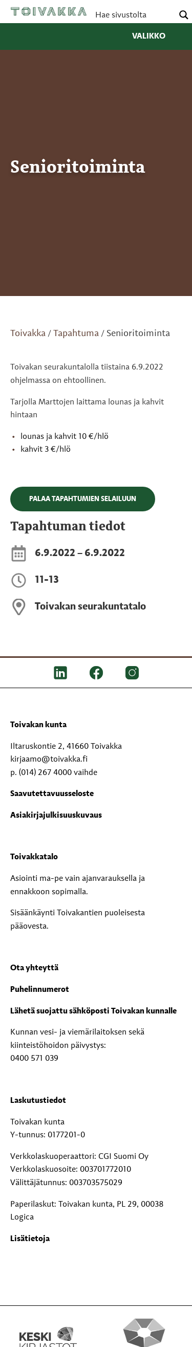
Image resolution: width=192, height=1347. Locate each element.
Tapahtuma (76, 333)
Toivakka (48, 11)
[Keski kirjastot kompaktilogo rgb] (48, 1328)
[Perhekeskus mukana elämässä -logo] (144, 1339)
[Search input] (133, 15)
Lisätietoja (30, 1239)
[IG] (132, 673)
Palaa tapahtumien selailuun (82, 499)
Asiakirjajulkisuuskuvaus (56, 815)
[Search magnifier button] (184, 15)
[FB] (96, 673)
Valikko (157, 36)
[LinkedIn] (60, 673)
